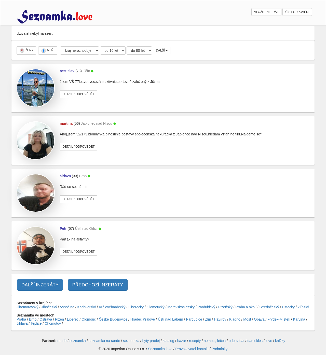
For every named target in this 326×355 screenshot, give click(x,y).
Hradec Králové (142, 319)
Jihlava (22, 323)
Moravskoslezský (181, 307)
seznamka (78, 341)
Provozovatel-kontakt (192, 349)
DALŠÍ (162, 50)
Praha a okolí (245, 307)
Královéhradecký (112, 307)
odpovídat (236, 341)
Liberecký (136, 307)
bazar (181, 341)
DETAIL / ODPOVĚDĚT (78, 94)
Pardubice (194, 319)
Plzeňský (225, 307)
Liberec (73, 319)
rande (62, 341)
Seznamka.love (160, 349)
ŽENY (26, 50)
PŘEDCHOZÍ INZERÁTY (97, 284)
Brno (33, 319)
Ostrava (45, 319)
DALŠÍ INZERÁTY (40, 284)
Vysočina (67, 307)
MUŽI (48, 50)
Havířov (220, 319)
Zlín (208, 319)
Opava (259, 319)
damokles (255, 341)
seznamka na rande (104, 341)
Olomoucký (156, 307)
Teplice (36, 323)
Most (247, 319)
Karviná (299, 319)
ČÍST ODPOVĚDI (297, 12)
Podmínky (219, 349)
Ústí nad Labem (170, 319)
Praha (21, 319)
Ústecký (288, 307)
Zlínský (303, 307)
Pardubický (206, 307)
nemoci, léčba (215, 341)
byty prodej (151, 341)
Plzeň (59, 319)
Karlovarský (86, 307)
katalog (168, 341)
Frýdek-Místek (278, 319)
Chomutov (53, 323)
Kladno (234, 319)
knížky (280, 341)
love (269, 341)
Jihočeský (49, 307)
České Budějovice (113, 319)
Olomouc (89, 319)
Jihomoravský (27, 307)
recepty (195, 341)
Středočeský (269, 307)
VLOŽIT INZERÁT (266, 12)
